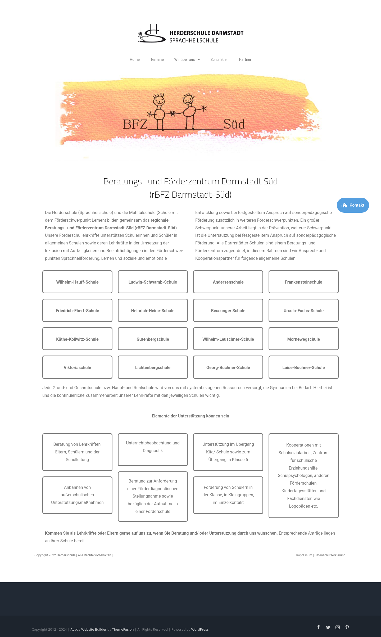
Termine (157, 59)
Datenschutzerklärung (330, 555)
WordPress (200, 629)
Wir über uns (187, 59)
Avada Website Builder (88, 629)
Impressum (304, 555)
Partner (245, 59)
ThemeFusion (123, 629)
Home (135, 59)
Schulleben (220, 59)
